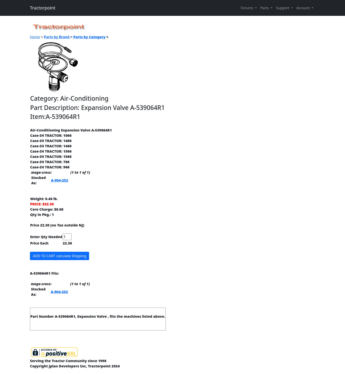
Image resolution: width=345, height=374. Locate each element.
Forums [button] (247, 7)
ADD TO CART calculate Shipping (59, 256)
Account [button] (303, 7)
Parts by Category (89, 37)
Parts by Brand (57, 37)
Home (35, 37)
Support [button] (283, 7)
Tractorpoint (42, 8)
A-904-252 (59, 180)
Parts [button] (265, 7)
